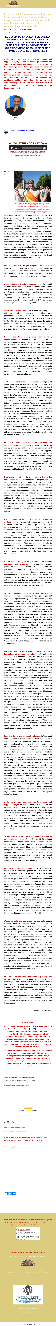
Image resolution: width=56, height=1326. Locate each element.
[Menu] (49, 4)
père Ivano (29, 29)
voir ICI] (33, 1029)
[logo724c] (23, 4)
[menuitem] (44, 4)
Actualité (20, 29)
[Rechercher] (44, 4)
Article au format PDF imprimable (21, 130)
